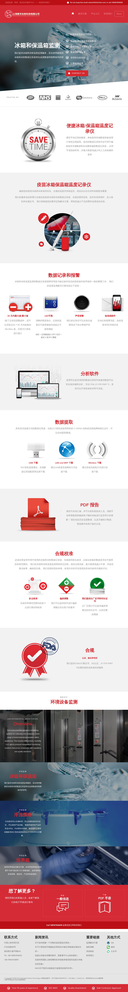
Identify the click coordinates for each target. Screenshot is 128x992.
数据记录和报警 (78, 52)
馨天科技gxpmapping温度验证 (15, 980)
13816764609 (117, 2)
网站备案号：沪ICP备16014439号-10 (54, 978)
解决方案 (82, 13)
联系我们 (108, 13)
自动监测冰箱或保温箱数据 (83, 41)
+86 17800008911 (11, 960)
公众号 (112, 951)
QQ (110, 943)
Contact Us (80, 978)
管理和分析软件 (78, 57)
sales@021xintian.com (97, 2)
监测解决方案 (92, 943)
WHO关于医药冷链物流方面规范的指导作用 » (54, 968)
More (119, 14)
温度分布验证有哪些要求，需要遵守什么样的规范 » (56, 955)
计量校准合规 (77, 63)
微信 (111, 947)
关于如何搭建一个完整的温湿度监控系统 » (52, 943)
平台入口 (95, 13)
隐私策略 (90, 947)
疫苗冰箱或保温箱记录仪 (82, 46)
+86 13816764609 (14, 955)
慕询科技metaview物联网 (94, 978)
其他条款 (90, 951)
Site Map (72, 978)
